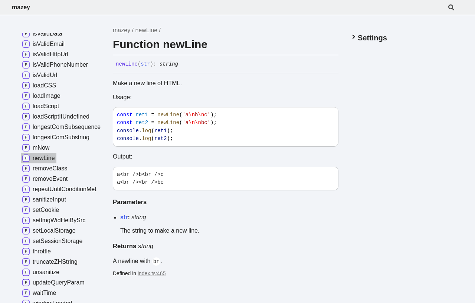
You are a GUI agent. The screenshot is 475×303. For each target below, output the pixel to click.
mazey (21, 7)
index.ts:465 (152, 273)
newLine (146, 30)
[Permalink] (183, 64)
